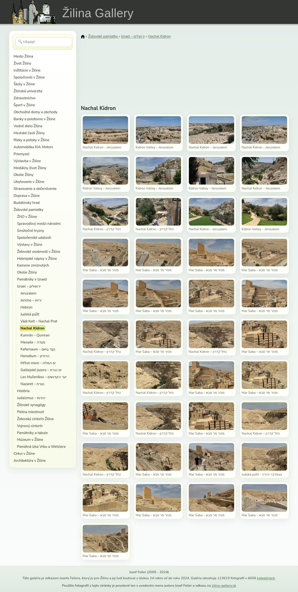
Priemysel (21, 153)
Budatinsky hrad (27, 202)
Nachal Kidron (33, 328)
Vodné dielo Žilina (28, 125)
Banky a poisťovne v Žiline (34, 118)
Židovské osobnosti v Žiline (38, 251)
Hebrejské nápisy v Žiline (37, 258)
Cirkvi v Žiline (24, 453)
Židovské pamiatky (28, 209)
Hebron (26, 307)
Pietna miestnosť (30, 411)
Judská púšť (30, 314)
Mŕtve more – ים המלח (38, 362)
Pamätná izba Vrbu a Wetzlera (41, 446)
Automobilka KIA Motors (33, 146)
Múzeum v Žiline (30, 439)
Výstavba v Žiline (27, 160)
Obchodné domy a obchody (35, 112)
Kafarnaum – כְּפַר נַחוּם (38, 349)
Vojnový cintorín (30, 425)
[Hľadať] (44, 42)
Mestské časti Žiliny (29, 132)
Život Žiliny (22, 63)
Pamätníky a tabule (32, 432)
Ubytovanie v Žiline (29, 181)
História (23, 390)
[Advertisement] (185, 68)
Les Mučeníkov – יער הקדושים (44, 376)
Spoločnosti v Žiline (29, 77)
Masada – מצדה (33, 342)
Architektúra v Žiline (30, 460)
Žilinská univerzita (28, 91)
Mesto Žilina (23, 56)
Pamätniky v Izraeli (32, 279)
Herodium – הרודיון (35, 355)
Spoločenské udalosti (34, 237)
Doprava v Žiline (27, 195)
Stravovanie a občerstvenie (35, 188)
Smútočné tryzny (30, 230)
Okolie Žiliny (23, 174)
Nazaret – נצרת (32, 383)
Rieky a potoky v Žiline (31, 139)
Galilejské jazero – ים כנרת (41, 369)
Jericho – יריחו (31, 300)
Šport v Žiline (24, 105)
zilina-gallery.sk (224, 585)
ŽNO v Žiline (27, 216)
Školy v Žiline (24, 84)
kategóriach (266, 578)
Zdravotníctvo (24, 98)
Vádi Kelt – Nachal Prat (39, 321)
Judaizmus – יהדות (31, 397)
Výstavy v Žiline (29, 244)
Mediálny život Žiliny (30, 167)
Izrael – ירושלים (29, 286)
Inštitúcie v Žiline (27, 70)
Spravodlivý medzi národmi (39, 223)
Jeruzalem (28, 293)
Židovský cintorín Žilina (35, 418)
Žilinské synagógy (31, 404)
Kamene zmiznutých (33, 265)
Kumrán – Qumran (35, 335)
